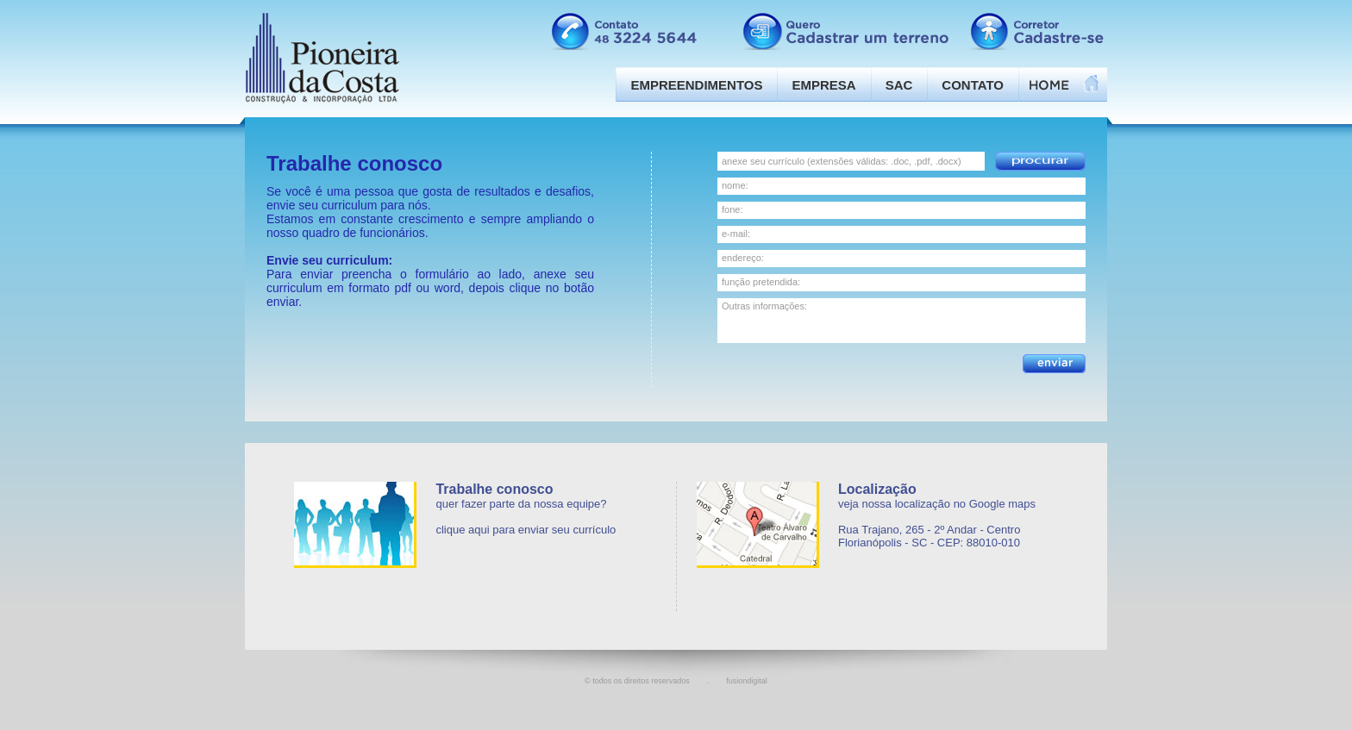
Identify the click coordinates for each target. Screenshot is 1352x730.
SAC (899, 85)
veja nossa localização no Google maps (937, 503)
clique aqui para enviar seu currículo (525, 529)
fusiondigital (746, 681)
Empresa (823, 85)
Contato (973, 85)
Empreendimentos (696, 85)
